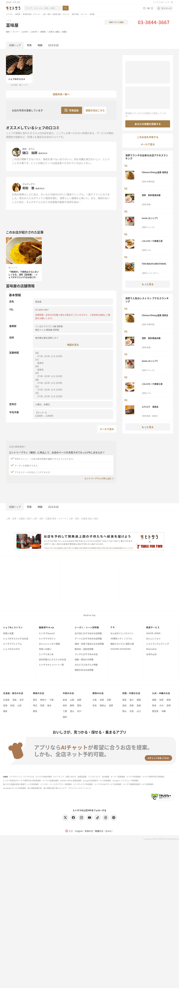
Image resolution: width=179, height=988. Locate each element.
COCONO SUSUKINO (120, 649)
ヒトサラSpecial (47, 633)
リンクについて (94, 776)
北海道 (6, 699)
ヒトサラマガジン (47, 638)
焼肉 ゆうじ (28, 148)
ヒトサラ (9, 14)
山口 (139, 711)
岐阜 (65, 705)
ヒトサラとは (28, 776)
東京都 (17, 14)
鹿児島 (155, 711)
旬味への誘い (45, 649)
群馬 (35, 711)
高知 (124, 705)
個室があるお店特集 (84, 670)
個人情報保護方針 (35, 788)
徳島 (124, 699)
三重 (65, 711)
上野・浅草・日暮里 (15, 518)
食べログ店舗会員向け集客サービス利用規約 (21, 784)
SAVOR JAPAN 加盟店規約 (71, 780)
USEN (5, 776)
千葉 (51, 699)
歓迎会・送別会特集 (84, 649)
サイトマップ (58, 776)
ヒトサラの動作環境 (44, 776)
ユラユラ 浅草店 (150, 406)
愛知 (79, 705)
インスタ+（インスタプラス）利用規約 (56, 784)
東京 (35, 699)
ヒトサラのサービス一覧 (163, 2)
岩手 (22, 699)
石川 (79, 711)
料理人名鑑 (8, 633)
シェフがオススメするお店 (15, 638)
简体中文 (89, 831)
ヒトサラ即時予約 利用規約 (153, 776)
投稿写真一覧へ (61, 94)
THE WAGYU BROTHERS (154, 263)
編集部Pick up (46, 627)
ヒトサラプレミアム (12, 644)
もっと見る (148, 284)
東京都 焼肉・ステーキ (31, 14)
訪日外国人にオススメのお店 (52, 659)
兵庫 (102, 699)
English (79, 831)
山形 (19, 705)
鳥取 (131, 705)
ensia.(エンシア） (150, 218)
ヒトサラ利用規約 (133, 776)
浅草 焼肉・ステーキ (79, 14)
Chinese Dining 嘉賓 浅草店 (155, 172)
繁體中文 (99, 831)
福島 (5, 711)
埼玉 (35, 705)
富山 (72, 711)
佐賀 (161, 699)
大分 (161, 705)
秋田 (12, 705)
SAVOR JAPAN (153, 633)
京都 (109, 699)
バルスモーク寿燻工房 (152, 241)
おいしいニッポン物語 (49, 644)
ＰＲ (112, 627)
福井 (65, 716)
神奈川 (43, 699)
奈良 (94, 705)
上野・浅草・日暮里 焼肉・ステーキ (55, 14)
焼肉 (8, 31)
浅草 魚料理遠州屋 (151, 195)
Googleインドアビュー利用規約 (125, 780)
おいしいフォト (153, 638)
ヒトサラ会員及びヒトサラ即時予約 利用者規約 (22, 780)
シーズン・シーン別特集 (87, 627)
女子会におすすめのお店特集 (88, 633)
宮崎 (168, 705)
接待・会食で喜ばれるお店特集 (89, 644)
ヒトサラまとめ (46, 654)
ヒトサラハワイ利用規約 (83, 784)
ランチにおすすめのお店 (86, 654)
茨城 (42, 705)
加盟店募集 (82, 776)
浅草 (29, 518)
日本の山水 (151, 654)
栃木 (49, 705)
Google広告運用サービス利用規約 (97, 780)
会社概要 (105, 776)
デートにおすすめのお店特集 (88, 638)
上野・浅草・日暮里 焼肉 (80, 518)
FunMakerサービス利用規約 (14, 788)
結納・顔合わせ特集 (84, 659)
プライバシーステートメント (79, 788)
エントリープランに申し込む (97, 478)
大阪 (94, 699)
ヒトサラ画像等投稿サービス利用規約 (138, 784)
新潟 (65, 699)
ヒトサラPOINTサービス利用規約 (108, 784)
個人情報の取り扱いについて (55, 788)
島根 (139, 705)
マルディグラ (28, 184)
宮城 (5, 705)
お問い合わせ (70, 776)
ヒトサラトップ (15, 776)
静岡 (72, 705)
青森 (14, 699)
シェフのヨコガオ (11, 649)
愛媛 (139, 699)
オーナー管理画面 (118, 776)
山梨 (72, 699)
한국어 (108, 831)
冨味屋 (12, 25)
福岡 (154, 699)
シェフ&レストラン (13, 627)
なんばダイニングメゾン (121, 633)
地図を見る (73, 344)
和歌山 (103, 705)
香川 (131, 699)
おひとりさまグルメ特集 (86, 665)
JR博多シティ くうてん (121, 638)
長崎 (168, 699)
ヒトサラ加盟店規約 (51, 780)
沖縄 (163, 711)
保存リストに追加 (116, 22)
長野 (79, 699)
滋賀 (111, 705)
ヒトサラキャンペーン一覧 (51, 665)
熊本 (154, 705)
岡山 (124, 711)
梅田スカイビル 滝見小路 (122, 644)
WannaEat (151, 649)
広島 (131, 711)
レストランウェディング (157, 644)
